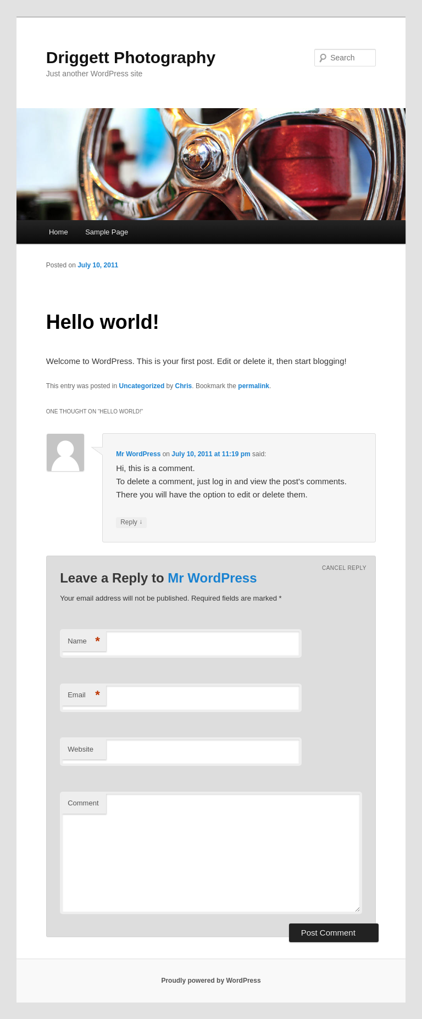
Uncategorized (142, 386)
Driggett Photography (130, 57)
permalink (253, 386)
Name (84, 642)
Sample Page (106, 232)
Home (58, 232)
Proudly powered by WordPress (210, 980)
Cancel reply (344, 568)
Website (80, 749)
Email (84, 695)
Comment (83, 803)
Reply (131, 522)
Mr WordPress (138, 454)
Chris (183, 386)
